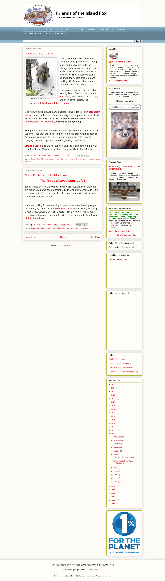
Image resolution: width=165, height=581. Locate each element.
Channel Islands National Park (121, 367)
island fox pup (65, 159)
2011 (113, 434)
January (116, 482)
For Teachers (120, 29)
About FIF (92, 29)
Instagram (123, 259)
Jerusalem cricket (77, 159)
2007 (113, 497)
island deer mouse (52, 159)
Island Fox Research (33, 33)
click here (98, 570)
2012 (113, 430)
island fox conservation (70, 228)
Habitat (80, 29)
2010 (113, 486)
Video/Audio (105, 29)
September (118, 447)
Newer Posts (30, 237)
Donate (37, 29)
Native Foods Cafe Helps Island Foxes (46, 175)
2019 (113, 406)
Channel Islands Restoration (120, 363)
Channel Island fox (38, 159)
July (115, 454)
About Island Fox (66, 29)
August (116, 451)
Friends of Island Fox (53, 228)
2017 (113, 413)
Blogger (108, 576)
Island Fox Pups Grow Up (39, 53)
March (116, 478)
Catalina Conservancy (117, 359)
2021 (113, 398)
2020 (113, 402)
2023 (113, 391)
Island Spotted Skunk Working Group (123, 372)
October (116, 444)
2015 (113, 420)
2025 (113, 384)
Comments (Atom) (67, 245)
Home (27, 29)
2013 (113, 427)
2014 (113, 423)
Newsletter (59, 33)
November (117, 440)
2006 (113, 500)
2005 (113, 504)
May (115, 471)
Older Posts (95, 237)
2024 (113, 388)
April (115, 475)
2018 (113, 409)
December (117, 437)
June (115, 468)
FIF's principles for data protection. (122, 235)
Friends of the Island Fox (122, 62)
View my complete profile (119, 81)
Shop (48, 33)
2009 (113, 490)
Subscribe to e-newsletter (119, 231)
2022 (113, 395)
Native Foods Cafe (87, 228)
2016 (113, 416)
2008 (113, 493)
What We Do (50, 29)
